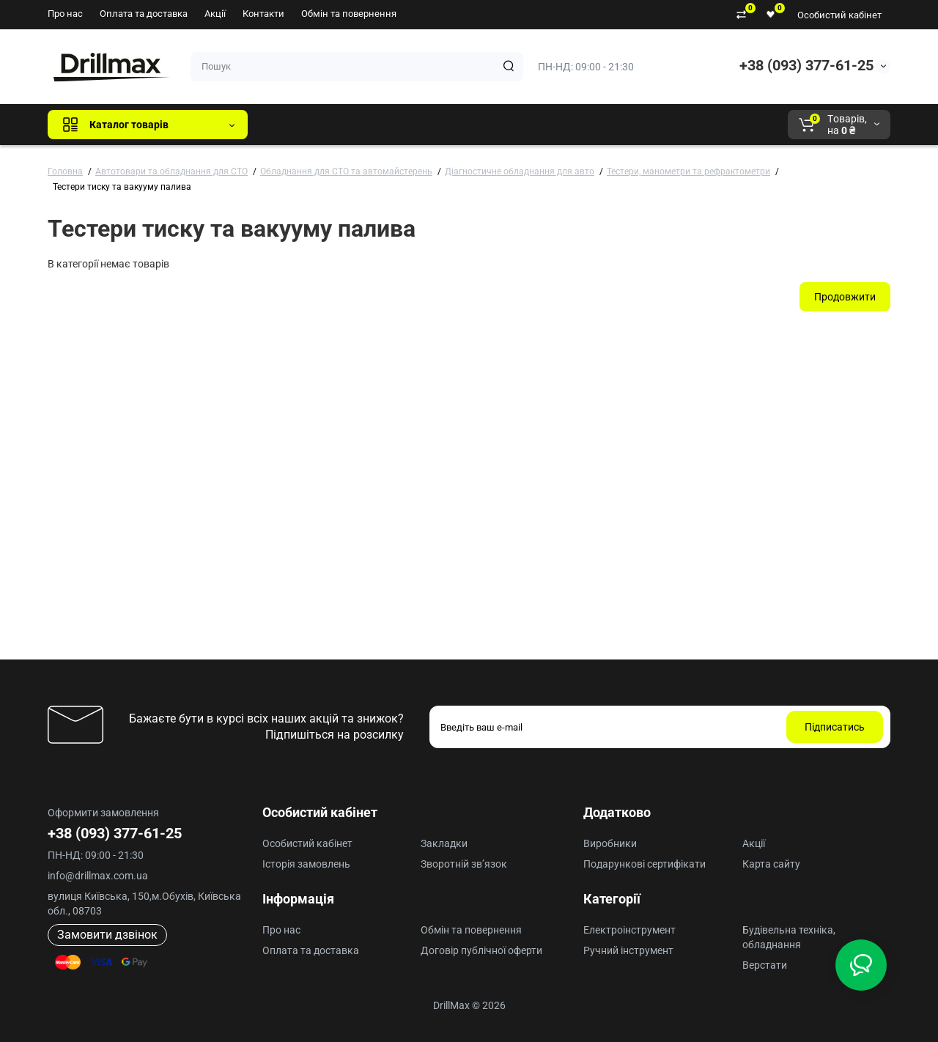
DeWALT (408, 124)
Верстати (764, 965)
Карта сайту (771, 864)
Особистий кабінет (839, 15)
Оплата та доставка (144, 13)
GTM (357, 124)
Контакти (263, 13)
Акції (215, 13)
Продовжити (845, 297)
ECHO (462, 124)
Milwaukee (564, 124)
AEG (508, 124)
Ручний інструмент (628, 950)
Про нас (65, 13)
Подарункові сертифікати (644, 864)
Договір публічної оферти (481, 950)
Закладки (444, 843)
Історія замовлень (306, 864)
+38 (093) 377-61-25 (806, 65)
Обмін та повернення (348, 13)
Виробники (610, 843)
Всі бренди (298, 124)
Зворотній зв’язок (464, 864)
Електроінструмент (629, 930)
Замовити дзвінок (107, 935)
